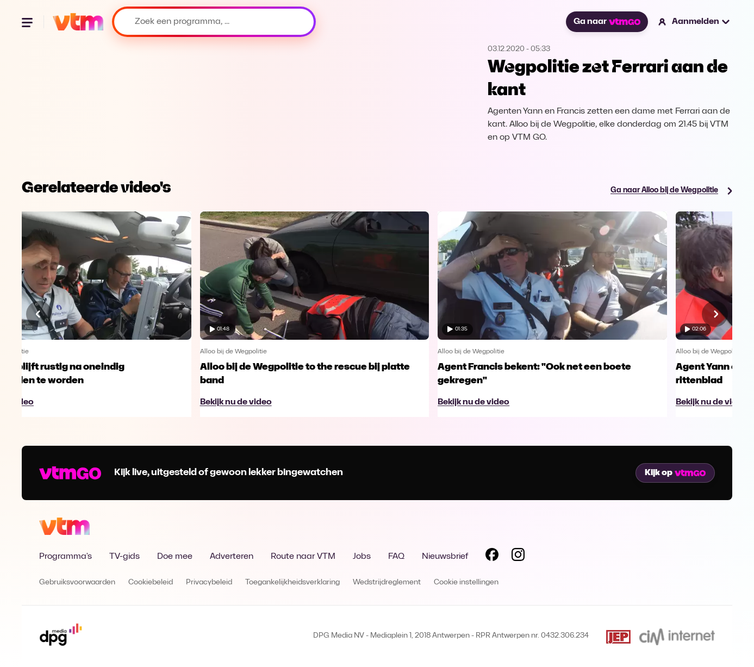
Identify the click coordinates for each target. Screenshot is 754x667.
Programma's (65, 556)
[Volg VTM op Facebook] (491, 556)
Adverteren (231, 556)
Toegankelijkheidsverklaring (292, 582)
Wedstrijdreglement (387, 582)
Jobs (362, 556)
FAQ (396, 556)
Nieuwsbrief (445, 556)
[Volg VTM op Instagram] (518, 556)
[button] (694, 21)
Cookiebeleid (150, 582)
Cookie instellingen (466, 582)
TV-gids (124, 556)
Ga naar (607, 21)
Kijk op (675, 473)
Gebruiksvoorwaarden (77, 582)
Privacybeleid (209, 582)
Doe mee (174, 556)
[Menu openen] (28, 21)
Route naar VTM (303, 556)
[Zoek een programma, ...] (214, 22)
